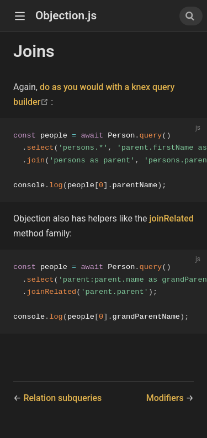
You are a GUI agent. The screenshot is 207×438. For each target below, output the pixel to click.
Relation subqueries (62, 401)
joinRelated (171, 220)
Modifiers (166, 401)
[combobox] (191, 16)
